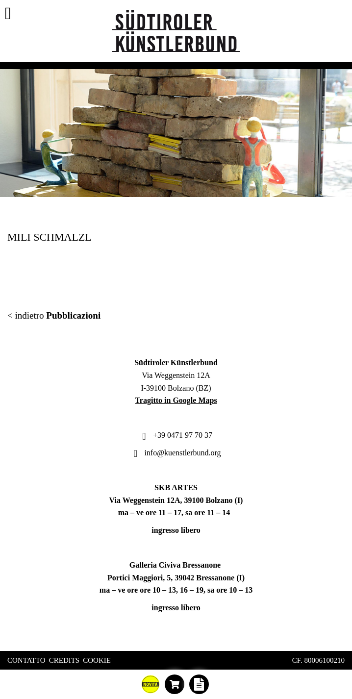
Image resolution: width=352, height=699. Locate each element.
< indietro (54, 315)
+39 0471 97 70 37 (176, 435)
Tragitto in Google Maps (176, 400)
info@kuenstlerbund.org (176, 453)
